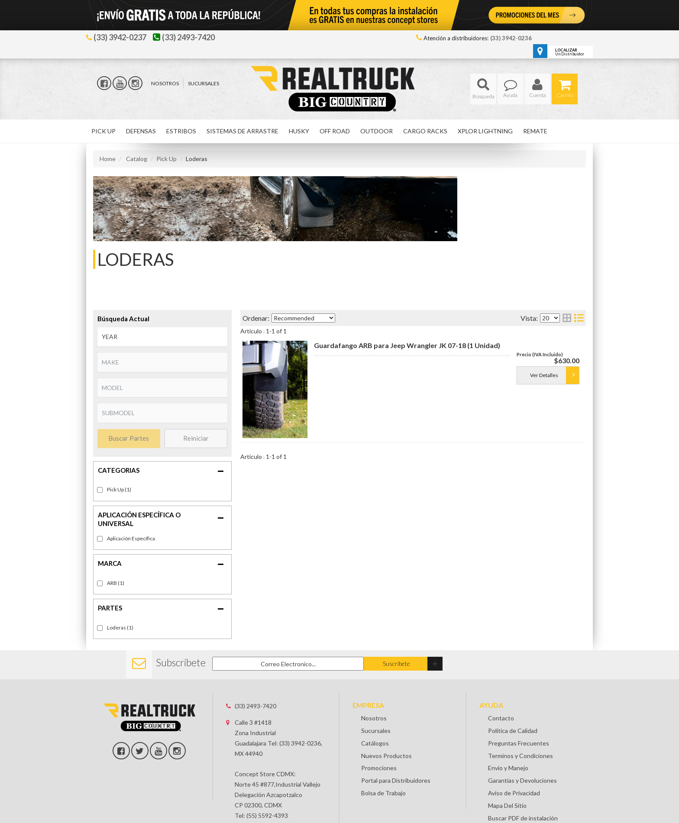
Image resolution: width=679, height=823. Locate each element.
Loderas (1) (120, 627)
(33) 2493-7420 (255, 706)
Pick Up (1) (119, 489)
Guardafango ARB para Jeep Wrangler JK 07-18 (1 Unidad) (407, 345)
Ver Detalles (544, 375)
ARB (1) (115, 583)
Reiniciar (196, 438)
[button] (483, 89)
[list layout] (579, 318)
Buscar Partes (128, 438)
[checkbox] (100, 539)
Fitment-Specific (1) (131, 538)
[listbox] (162, 336)
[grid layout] (567, 318)
